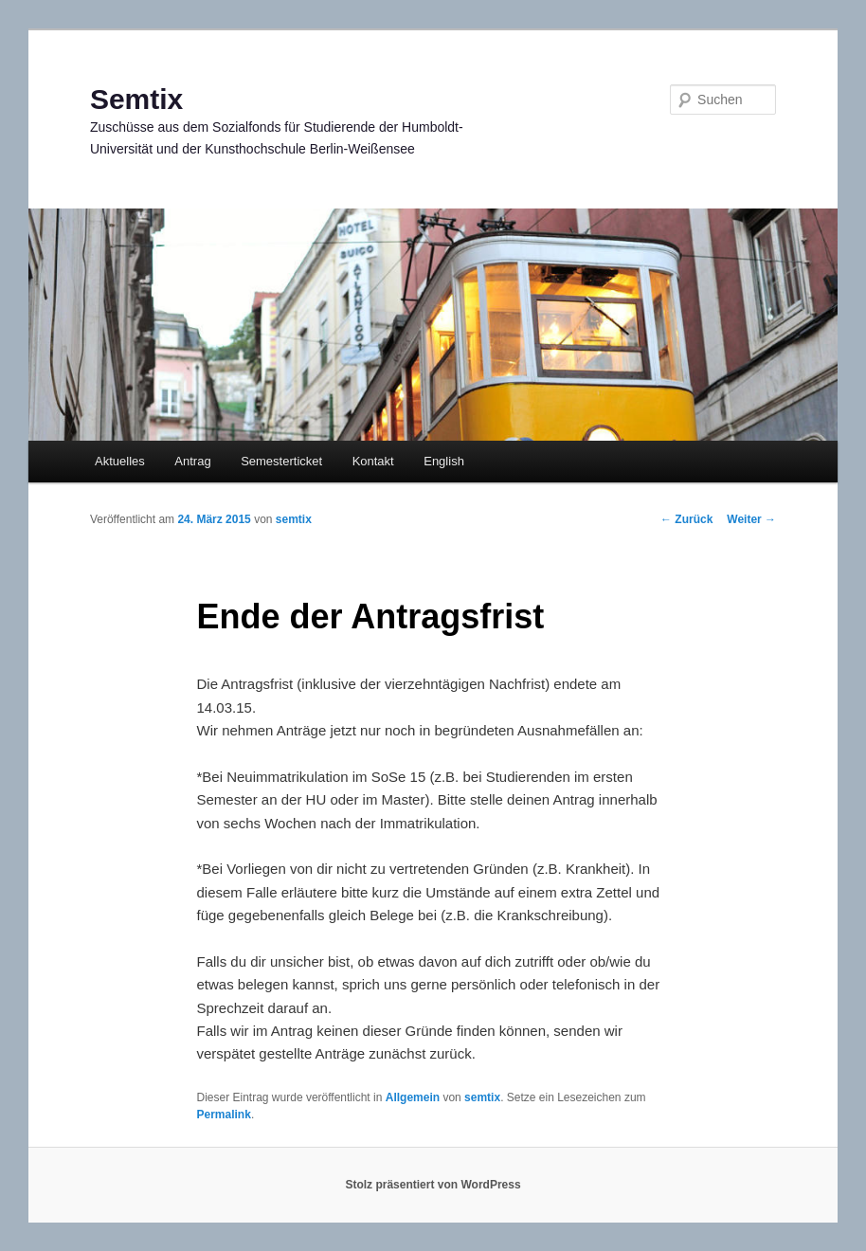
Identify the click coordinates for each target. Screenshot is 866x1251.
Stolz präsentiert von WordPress (432, 1184)
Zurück (686, 519)
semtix (294, 519)
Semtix (136, 99)
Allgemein (413, 1097)
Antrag (192, 461)
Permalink (224, 1114)
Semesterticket (281, 461)
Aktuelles (120, 461)
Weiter (751, 519)
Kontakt (373, 461)
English (444, 461)
